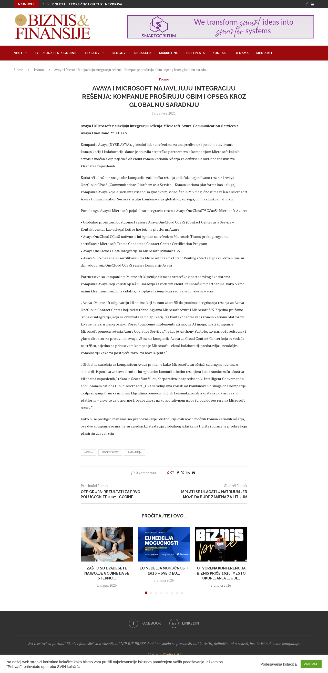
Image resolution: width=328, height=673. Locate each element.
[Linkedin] (312, 4)
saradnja (134, 452)
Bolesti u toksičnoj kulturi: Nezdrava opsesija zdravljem (104, 4)
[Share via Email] (193, 472)
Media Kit (264, 53)
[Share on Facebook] (178, 472)
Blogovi (119, 53)
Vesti (19, 53)
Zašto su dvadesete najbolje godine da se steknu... (106, 573)
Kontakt (220, 53)
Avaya (88, 452)
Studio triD (171, 654)
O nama (242, 53)
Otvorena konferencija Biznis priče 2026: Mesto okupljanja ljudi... (221, 573)
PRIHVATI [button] (311, 664)
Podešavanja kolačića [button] (278, 664)
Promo (39, 69)
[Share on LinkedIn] (188, 472)
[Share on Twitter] (182, 472)
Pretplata (195, 53)
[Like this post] (172, 472)
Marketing (169, 53)
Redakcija (142, 53)
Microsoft (110, 452)
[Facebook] (307, 4)
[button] (43, 4)
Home (18, 69)
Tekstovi (92, 53)
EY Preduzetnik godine (55, 53)
